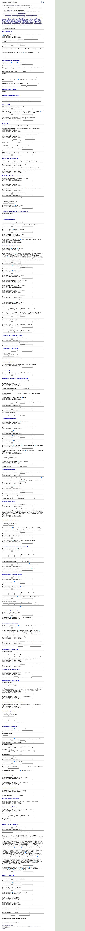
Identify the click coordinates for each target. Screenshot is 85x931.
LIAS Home (3, 928)
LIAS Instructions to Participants (32, 926)
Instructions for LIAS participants (15, 5)
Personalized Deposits (22, 13)
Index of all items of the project (26, 24)
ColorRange (10, 10)
